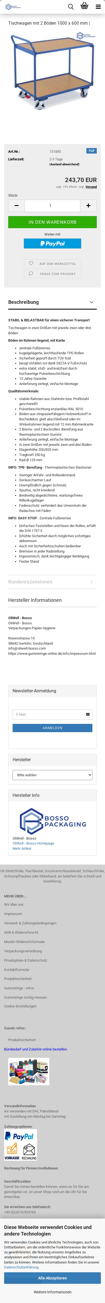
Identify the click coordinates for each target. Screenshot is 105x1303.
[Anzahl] (52, 206)
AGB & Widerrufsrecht (21, 932)
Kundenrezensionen (30, 582)
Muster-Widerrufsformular (24, 942)
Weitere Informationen (53, 1292)
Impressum (13, 914)
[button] (16, 206)
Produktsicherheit (18, 979)
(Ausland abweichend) (64, 164)
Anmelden (53, 728)
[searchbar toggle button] (71, 7)
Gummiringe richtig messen (25, 997)
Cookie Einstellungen (20, 1006)
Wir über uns (14, 904)
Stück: (13, 195)
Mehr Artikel (22, 848)
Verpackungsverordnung (23, 951)
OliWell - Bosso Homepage (33, 843)
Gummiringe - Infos (19, 988)
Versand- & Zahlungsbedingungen (30, 923)
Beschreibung (23, 302)
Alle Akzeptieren (52, 1278)
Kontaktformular (16, 970)
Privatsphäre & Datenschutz (25, 960)
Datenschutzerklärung (21, 1267)
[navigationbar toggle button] (98, 7)
